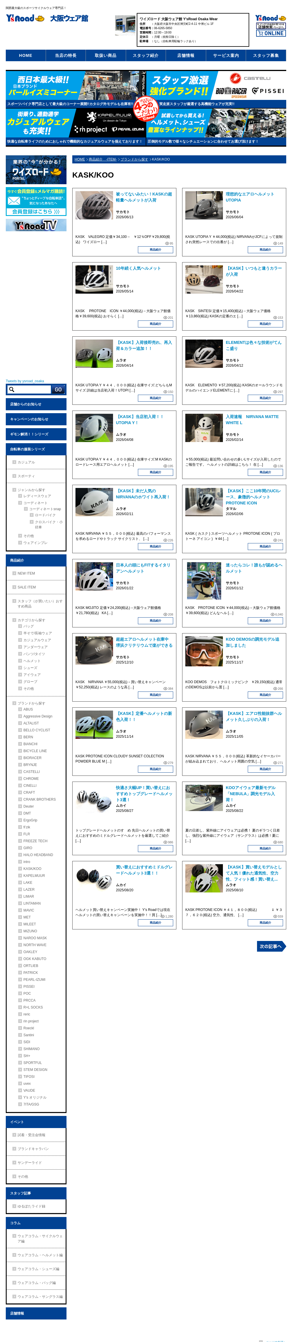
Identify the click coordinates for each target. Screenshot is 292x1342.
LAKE (27, 883)
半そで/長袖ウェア (37, 633)
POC (27, 993)
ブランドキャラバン (33, 1149)
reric (26, 1014)
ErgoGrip (30, 820)
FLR (26, 834)
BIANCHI (30, 744)
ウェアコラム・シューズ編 (38, 1269)
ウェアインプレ (35, 543)
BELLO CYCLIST (36, 730)
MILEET (29, 924)
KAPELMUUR (34, 876)
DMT (27, 813)
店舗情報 (186, 55)
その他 (28, 536)
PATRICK (30, 973)
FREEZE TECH (35, 841)
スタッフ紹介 (146, 55)
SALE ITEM (27, 587)
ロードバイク (45, 515)
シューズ (30, 668)
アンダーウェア (35, 647)
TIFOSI (29, 1077)
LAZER (29, 890)
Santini (28, 1035)
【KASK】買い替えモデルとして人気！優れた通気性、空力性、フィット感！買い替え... (254, 873)
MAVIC (28, 910)
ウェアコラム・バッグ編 (37, 1283)
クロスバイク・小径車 (49, 524)
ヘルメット (32, 661)
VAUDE (29, 1090)
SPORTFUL (32, 1063)
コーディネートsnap (45, 509)
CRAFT (29, 793)
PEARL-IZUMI (34, 980)
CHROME (31, 779)
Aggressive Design (37, 716)
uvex (27, 1084)
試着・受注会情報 (31, 1135)
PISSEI (29, 987)
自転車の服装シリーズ (27, 449)
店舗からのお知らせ (25, 404)
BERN (28, 737)
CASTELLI (31, 772)
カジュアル (26, 462)
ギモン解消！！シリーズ (29, 434)
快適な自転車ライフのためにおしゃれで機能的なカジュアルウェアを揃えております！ (75, 141)
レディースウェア (37, 496)
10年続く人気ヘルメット (140, 268)
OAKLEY (30, 952)
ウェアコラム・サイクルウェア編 (40, 1238)
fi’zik (26, 827)
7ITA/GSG (31, 1104)
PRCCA (29, 1000)
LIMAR (28, 896)
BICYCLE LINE (35, 751)
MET (27, 917)
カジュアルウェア (37, 640)
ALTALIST (31, 723)
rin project (31, 1021)
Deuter (28, 806)
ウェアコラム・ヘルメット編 (40, 1255)
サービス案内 (226, 55)
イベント (17, 1122)
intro (26, 862)
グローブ (30, 682)
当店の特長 (66, 55)
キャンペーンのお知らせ (29, 419)
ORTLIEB (30, 966)
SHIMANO (31, 1049)
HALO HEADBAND (38, 855)
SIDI (26, 1042)
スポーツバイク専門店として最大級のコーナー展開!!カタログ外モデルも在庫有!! (70, 104)
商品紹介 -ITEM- (103, 159)
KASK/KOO (32, 869)
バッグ (28, 626)
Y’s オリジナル (35, 1097)
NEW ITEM (26, 573)
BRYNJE (30, 765)
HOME (25, 55)
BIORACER (32, 758)
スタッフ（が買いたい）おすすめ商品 (40, 603)
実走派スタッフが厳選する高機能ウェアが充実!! (196, 104)
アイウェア (32, 675)
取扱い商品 (106, 55)
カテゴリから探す (31, 620)
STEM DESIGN (35, 1070)
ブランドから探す (134, 159)
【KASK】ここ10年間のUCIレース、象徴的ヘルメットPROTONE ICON (253, 497)
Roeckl (28, 1028)
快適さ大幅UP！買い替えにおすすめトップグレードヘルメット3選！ (144, 793)
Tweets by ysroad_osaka (25, 381)
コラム (15, 1223)
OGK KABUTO (34, 959)
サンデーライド (30, 1163)
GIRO (27, 848)
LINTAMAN (32, 903)
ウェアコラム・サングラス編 (40, 1297)
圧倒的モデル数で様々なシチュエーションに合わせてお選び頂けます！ (203, 141)
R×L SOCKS (33, 1007)
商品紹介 (155, 249)
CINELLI (29, 786)
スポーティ (26, 476)
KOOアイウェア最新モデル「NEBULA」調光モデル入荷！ (251, 793)
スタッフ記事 (20, 1193)
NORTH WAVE (35, 945)
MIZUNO (30, 931)
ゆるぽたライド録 (31, 1206)
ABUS (28, 709)
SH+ (26, 1056)
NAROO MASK (35, 938)
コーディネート (35, 503)
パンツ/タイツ (34, 654)
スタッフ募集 (266, 55)
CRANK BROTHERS (39, 799)
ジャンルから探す (31, 490)
